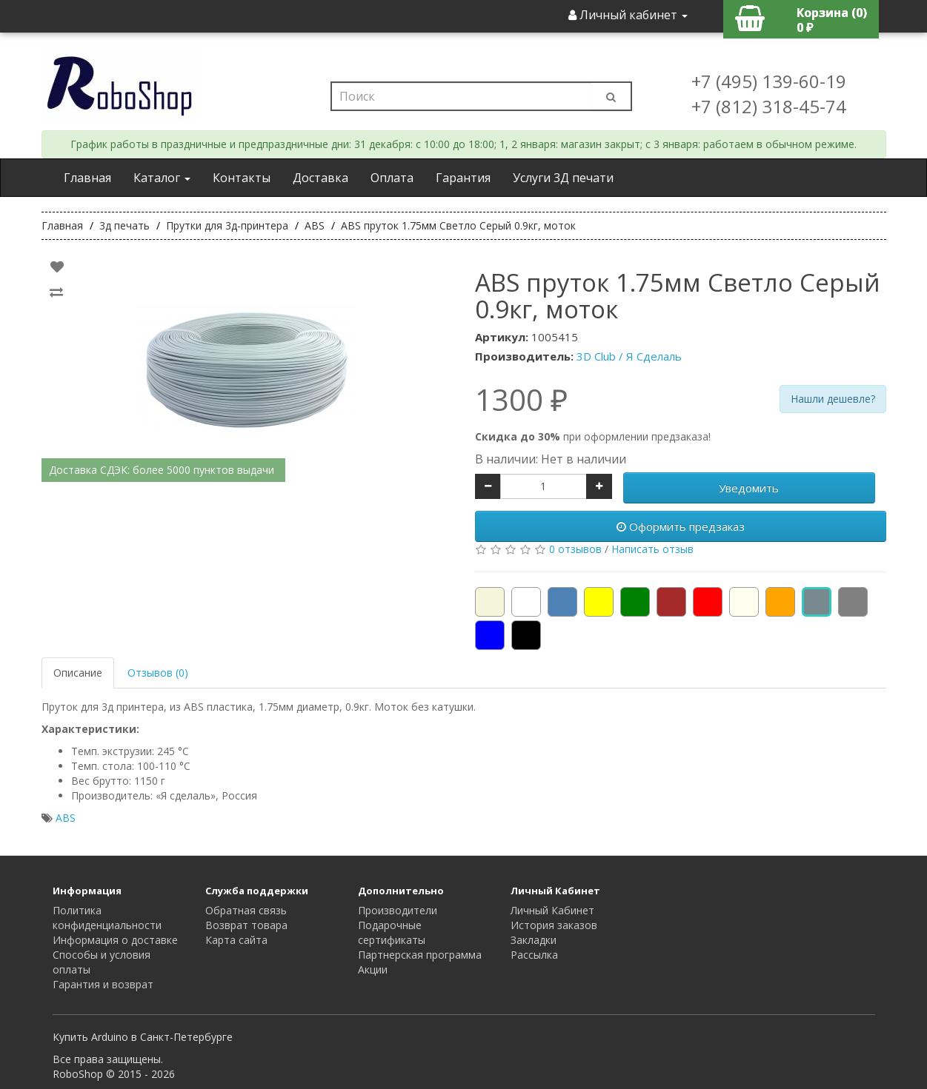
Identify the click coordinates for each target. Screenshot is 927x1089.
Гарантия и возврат (103, 984)
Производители (397, 910)
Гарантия (463, 178)
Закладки (533, 940)
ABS (66, 818)
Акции (373, 969)
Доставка (320, 178)
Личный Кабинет (552, 910)
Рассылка (534, 955)
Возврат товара (246, 925)
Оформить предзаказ (681, 526)
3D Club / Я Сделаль (629, 356)
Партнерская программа (420, 955)
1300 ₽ (521, 399)
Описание (77, 673)
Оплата (392, 178)
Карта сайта (236, 940)
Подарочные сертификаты (391, 932)
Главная (87, 178)
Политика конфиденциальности (107, 917)
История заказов (554, 925)
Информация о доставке (115, 940)
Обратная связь (246, 910)
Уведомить (749, 487)
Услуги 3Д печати (563, 178)
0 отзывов (575, 549)
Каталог (161, 178)
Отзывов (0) (157, 673)
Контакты (241, 178)
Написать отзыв (652, 549)
